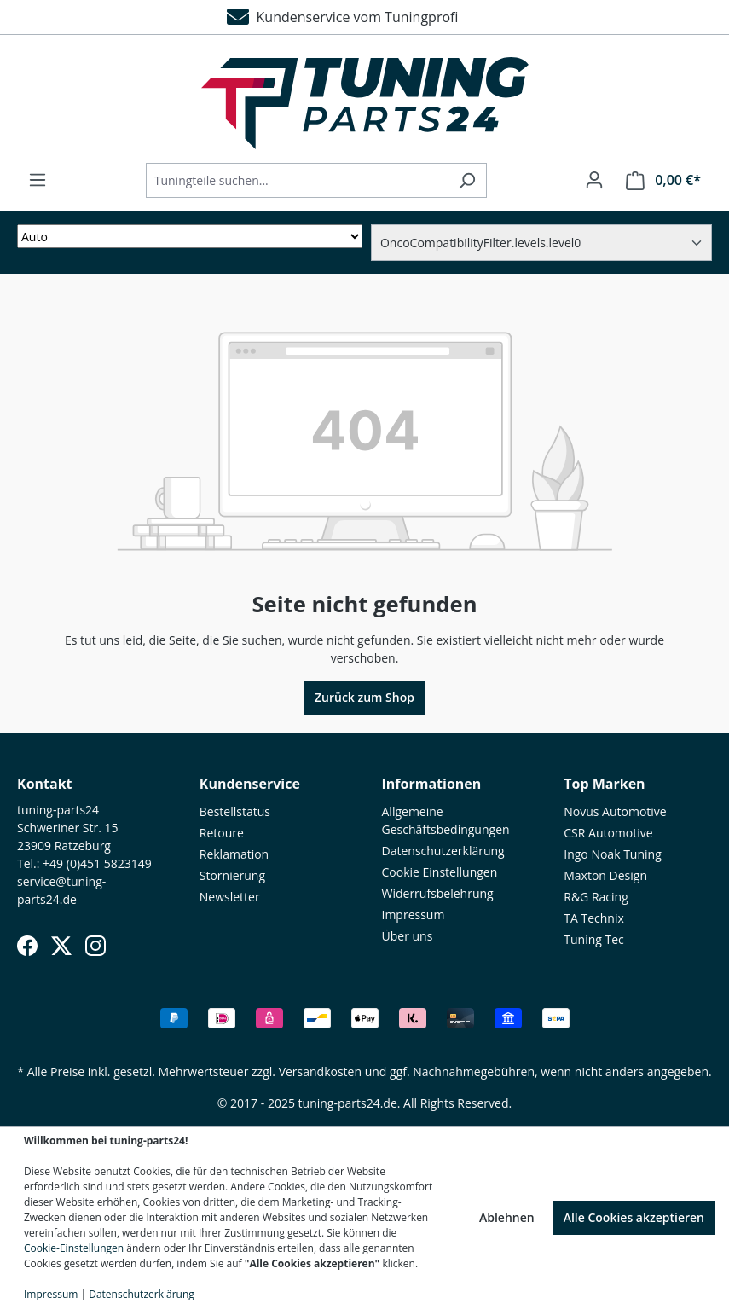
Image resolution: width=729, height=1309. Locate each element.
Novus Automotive (615, 811)
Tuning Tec (594, 939)
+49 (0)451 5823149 (97, 863)
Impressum (413, 914)
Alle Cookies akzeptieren (634, 1217)
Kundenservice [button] (250, 783)
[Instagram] (95, 945)
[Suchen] (467, 180)
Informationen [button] (432, 783)
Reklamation (234, 854)
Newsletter (230, 897)
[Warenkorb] (663, 180)
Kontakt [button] (44, 783)
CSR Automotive (608, 833)
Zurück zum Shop (364, 697)
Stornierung (232, 875)
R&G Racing (596, 897)
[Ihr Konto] (594, 180)
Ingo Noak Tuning (613, 854)
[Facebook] (27, 945)
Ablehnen (507, 1217)
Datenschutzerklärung (443, 851)
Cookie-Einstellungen (74, 1248)
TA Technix (594, 918)
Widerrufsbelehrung (438, 893)
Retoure (222, 833)
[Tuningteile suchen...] (297, 180)
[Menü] (37, 180)
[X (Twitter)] (61, 945)
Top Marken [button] (604, 783)
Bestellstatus (235, 811)
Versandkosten (320, 1071)
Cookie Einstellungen (440, 872)
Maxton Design (605, 875)
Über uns (407, 936)
